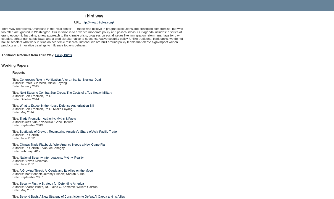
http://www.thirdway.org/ (98, 22)
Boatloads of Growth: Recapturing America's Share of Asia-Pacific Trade (68, 131)
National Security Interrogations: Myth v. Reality (52, 157)
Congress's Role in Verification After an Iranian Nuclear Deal (60, 79)
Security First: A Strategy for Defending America (52, 183)
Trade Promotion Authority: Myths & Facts (48, 118)
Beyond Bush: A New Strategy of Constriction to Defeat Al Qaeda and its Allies (72, 196)
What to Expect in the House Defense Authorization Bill (57, 105)
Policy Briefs (63, 55)
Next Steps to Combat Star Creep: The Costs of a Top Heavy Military (66, 92)
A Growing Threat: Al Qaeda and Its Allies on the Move (56, 170)
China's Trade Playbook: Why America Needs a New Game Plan (63, 144)
